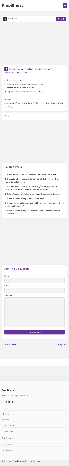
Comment (8, 295)
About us (6, 414)
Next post (62, 345)
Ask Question (7, 450)
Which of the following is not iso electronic (24, 199)
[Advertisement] (34, 43)
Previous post (9, 345)
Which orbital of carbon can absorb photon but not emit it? (30, 174)
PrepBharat (12, 5)
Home (4, 408)
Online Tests (7, 444)
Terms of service (9, 425)
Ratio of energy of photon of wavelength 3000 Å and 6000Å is (32, 194)
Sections (5, 420)
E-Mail (7, 286)
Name (7, 276)
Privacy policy (8, 431)
